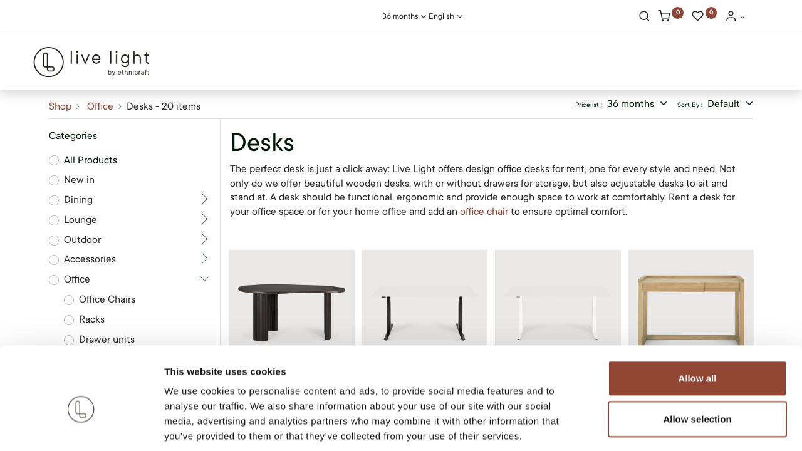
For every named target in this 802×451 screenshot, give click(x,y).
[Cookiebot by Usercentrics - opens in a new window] (81, 426)
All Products (90, 160)
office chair (485, 211)
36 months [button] (632, 104)
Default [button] (724, 104)
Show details (657, 426)
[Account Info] (735, 18)
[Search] (644, 18)
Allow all (698, 318)
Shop (60, 106)
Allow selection (697, 359)
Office (100, 106)
